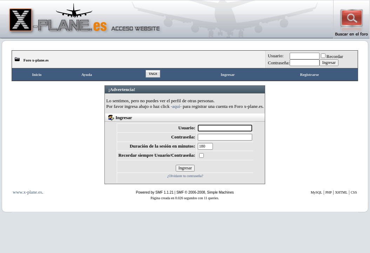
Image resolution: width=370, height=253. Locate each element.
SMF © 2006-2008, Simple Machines (205, 192)
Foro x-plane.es (36, 60)
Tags (153, 74)
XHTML (341, 192)
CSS (354, 192)
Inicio (37, 74)
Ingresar (228, 74)
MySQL (316, 192)
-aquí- (176, 106)
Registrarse (309, 74)
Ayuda (86, 74)
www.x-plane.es (27, 192)
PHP (328, 192)
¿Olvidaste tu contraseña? (185, 176)
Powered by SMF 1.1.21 (155, 192)
